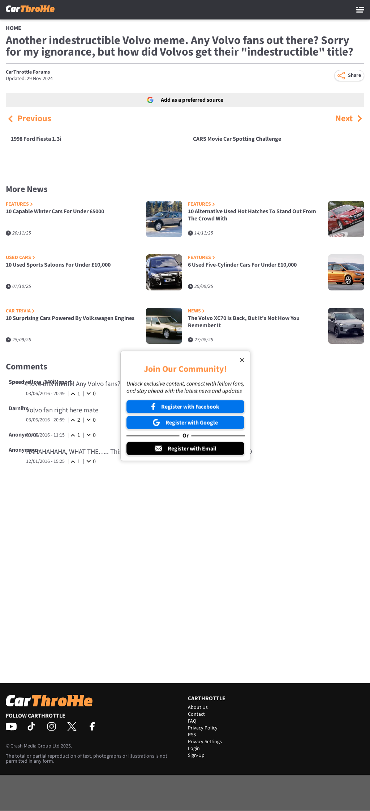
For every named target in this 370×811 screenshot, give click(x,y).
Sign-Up (196, 755)
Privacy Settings (205, 741)
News (196, 311)
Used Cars (20, 257)
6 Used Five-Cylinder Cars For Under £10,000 (242, 265)
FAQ (192, 721)
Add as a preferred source (185, 100)
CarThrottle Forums (28, 72)
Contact (196, 714)
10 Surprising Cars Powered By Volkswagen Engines (70, 318)
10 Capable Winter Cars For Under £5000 (55, 211)
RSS (192, 734)
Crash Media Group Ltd (35, 746)
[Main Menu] (360, 10)
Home (13, 28)
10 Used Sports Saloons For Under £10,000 (58, 265)
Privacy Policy (203, 728)
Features (19, 204)
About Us (198, 707)
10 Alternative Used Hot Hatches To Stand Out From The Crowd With (252, 215)
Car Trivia (20, 311)
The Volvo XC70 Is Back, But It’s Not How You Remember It (244, 322)
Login (194, 748)
